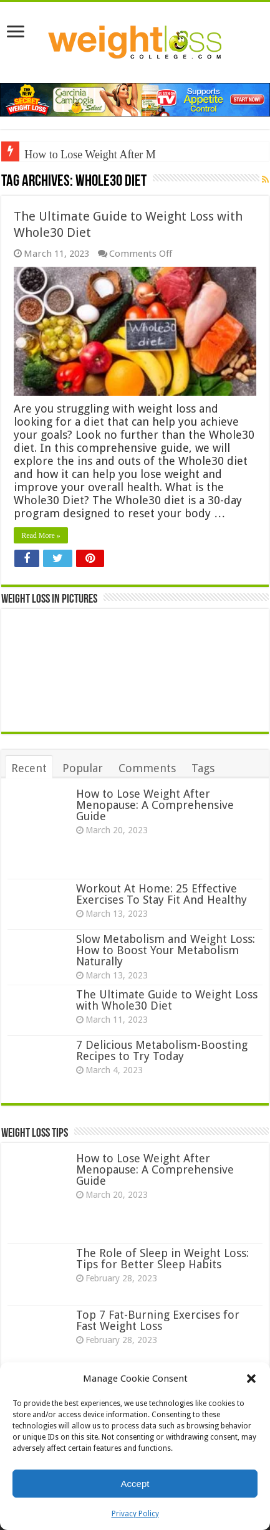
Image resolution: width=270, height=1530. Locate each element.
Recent (29, 768)
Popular (82, 768)
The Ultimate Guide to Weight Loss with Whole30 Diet (167, 1000)
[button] (251, 1378)
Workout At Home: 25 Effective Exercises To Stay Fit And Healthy (161, 894)
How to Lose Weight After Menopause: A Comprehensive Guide (155, 805)
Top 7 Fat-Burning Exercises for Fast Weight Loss (157, 1320)
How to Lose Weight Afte (81, 154)
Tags (203, 768)
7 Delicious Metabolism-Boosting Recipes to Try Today (162, 1050)
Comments (147, 768)
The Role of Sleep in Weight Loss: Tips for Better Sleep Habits (162, 1258)
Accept (135, 1483)
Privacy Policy (135, 1513)
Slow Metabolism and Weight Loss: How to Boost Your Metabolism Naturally (165, 950)
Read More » (40, 535)
